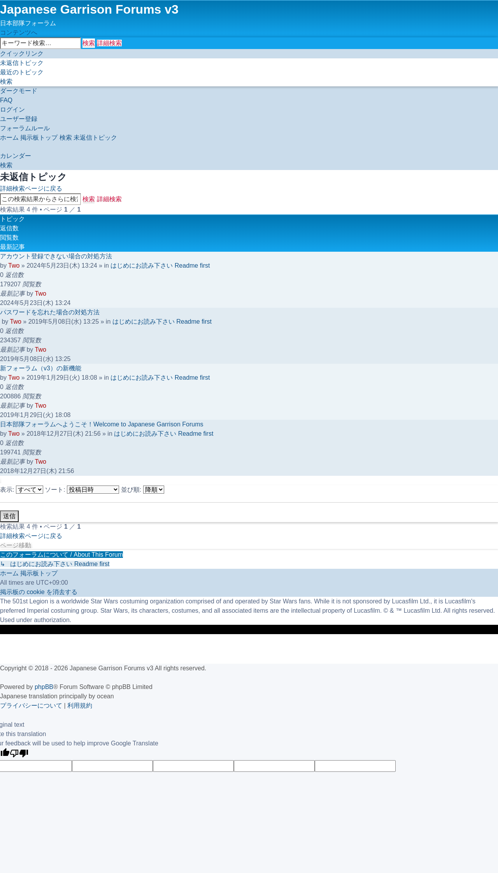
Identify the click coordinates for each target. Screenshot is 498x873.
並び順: (142, 489)
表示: (21, 489)
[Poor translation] (19, 754)
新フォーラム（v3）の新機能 (40, 368)
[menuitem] (22, 63)
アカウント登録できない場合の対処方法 (56, 256)
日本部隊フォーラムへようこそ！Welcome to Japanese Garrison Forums (101, 424)
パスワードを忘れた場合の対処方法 (50, 312)
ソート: (82, 489)
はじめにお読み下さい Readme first (160, 265)
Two (13, 265)
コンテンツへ (18, 32)
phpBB (44, 687)
